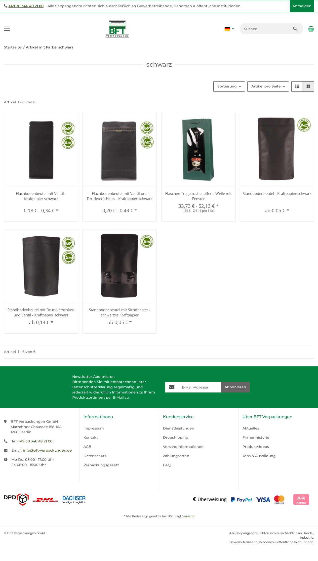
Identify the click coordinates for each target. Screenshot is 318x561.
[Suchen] (266, 28)
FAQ (167, 465)
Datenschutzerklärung (92, 387)
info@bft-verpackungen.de (47, 450)
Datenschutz (94, 456)
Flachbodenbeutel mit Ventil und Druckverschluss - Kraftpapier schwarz (119, 196)
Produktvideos (255, 446)
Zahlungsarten (176, 456)
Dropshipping (175, 437)
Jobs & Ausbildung (259, 456)
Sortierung (227, 86)
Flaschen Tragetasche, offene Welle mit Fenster (198, 196)
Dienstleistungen (178, 428)
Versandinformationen (183, 446)
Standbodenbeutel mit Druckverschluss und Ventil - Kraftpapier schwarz (41, 312)
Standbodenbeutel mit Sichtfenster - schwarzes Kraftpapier (119, 312)
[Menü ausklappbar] (7, 29)
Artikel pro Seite (266, 86)
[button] (284, 6)
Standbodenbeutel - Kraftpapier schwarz (277, 193)
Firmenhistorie (255, 437)
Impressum (93, 428)
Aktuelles (250, 428)
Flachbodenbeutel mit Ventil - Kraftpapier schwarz (41, 196)
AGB (87, 446)
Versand (188, 516)
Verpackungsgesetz (101, 465)
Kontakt (90, 437)
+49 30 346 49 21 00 (25, 6)
